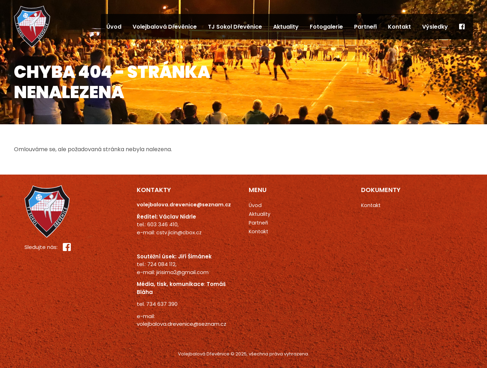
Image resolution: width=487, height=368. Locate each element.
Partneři (365, 27)
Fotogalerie (326, 27)
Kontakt (399, 27)
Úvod (113, 27)
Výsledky (435, 27)
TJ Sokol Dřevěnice (235, 27)
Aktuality (286, 27)
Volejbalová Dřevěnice (165, 27)
